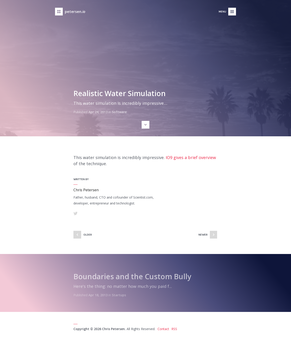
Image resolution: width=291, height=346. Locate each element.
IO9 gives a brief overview (191, 157)
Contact (163, 329)
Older (87, 234)
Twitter (75, 213)
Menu (222, 11)
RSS (174, 329)
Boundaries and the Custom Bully (132, 276)
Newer (203, 234)
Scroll (145, 125)
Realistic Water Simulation (119, 93)
